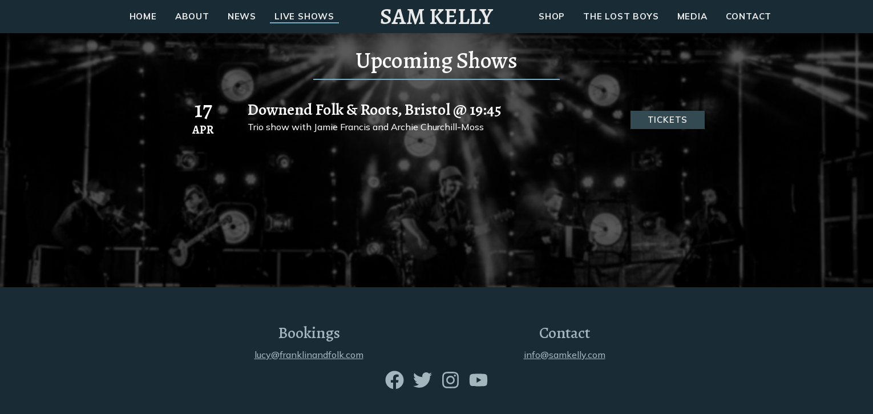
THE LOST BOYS (620, 16)
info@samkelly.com (564, 354)
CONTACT (749, 16)
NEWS (242, 16)
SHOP (552, 16)
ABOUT (192, 16)
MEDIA (692, 16)
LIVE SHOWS (304, 16)
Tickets (668, 119)
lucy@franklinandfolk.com (308, 354)
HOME (143, 16)
